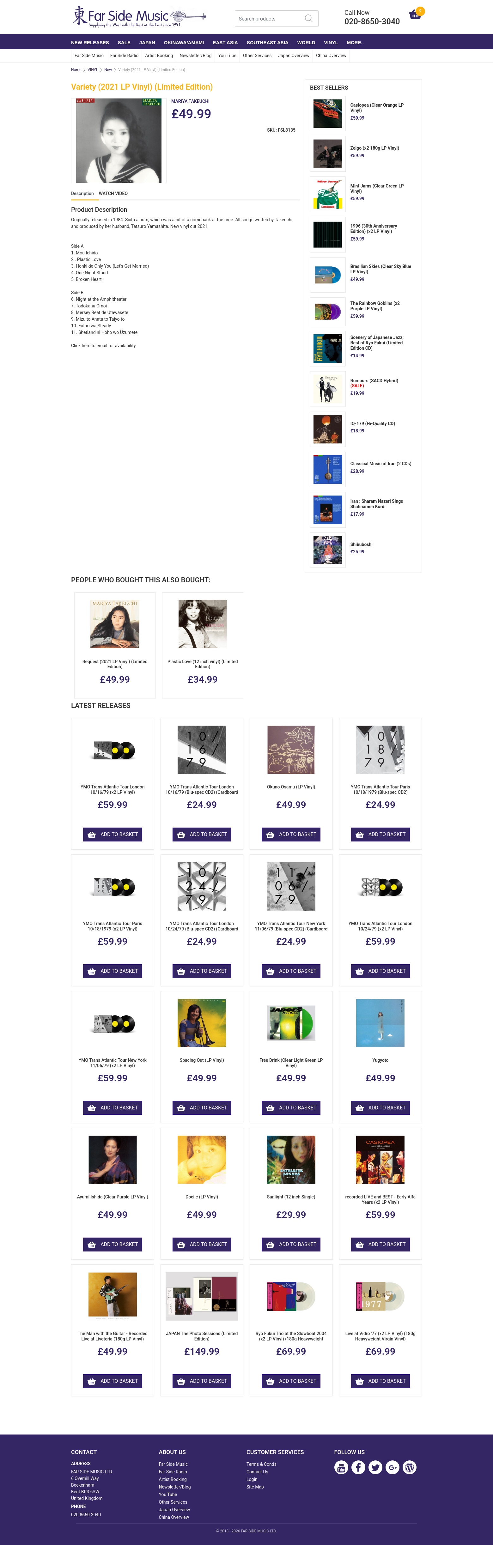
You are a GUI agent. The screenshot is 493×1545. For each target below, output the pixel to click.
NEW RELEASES (90, 42)
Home (76, 70)
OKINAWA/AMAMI (184, 42)
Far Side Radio (124, 55)
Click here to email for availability (103, 345)
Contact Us (257, 1471)
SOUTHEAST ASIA (268, 42)
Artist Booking (159, 55)
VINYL (331, 42)
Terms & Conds (261, 1464)
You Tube (227, 55)
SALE (124, 42)
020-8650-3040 (86, 1514)
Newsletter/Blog (195, 55)
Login (252, 1479)
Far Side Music (89, 55)
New (108, 70)
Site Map (255, 1486)
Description (82, 193)
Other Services (257, 55)
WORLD (306, 42)
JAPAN (147, 42)
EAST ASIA (225, 42)
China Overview (331, 55)
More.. (355, 42)
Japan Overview (293, 55)
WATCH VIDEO (113, 193)
